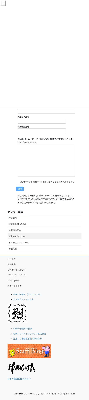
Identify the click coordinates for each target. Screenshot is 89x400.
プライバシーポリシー (18, 275)
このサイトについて (17, 269)
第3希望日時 (42, 129)
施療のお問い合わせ (18, 224)
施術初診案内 (15, 230)
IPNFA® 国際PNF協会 (22, 328)
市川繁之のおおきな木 (23, 299)
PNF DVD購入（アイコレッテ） (27, 294)
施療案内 (13, 217)
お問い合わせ (14, 280)
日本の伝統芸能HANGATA (19, 378)
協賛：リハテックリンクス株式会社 (29, 333)
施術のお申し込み (17, 236)
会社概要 (13, 248)
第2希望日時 (42, 119)
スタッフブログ (15, 285)
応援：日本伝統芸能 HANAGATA (27, 338)
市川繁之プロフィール (19, 242)
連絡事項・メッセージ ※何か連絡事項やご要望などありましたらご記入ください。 (46, 157)
